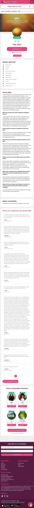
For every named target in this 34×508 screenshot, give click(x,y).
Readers (3, 466)
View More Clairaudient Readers (17, 430)
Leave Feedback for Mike (10, 381)
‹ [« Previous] (9, 376)
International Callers (14, 502)
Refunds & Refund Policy (7, 476)
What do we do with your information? (7, 480)
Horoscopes (4, 469)
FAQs (19, 464)
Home (2, 11)
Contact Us (21, 463)
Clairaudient (14, 11)
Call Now (17, 49)
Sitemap (22, 502)
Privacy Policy (4, 475)
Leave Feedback (17, 55)
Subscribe (17, 454)
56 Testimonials (17, 53)
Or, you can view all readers (17, 433)
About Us (3, 464)
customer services (17, 489)
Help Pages (21, 466)
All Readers (7, 11)
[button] (17, 6)
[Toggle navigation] (32, 2)
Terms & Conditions (6, 478)
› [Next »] (24, 376)
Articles (3, 468)
